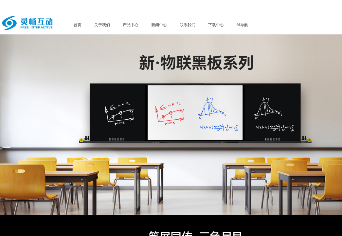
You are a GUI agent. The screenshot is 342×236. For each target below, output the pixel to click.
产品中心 (130, 25)
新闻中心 (159, 25)
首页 (77, 25)
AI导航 (242, 25)
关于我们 (102, 25)
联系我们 (187, 25)
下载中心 (216, 25)
